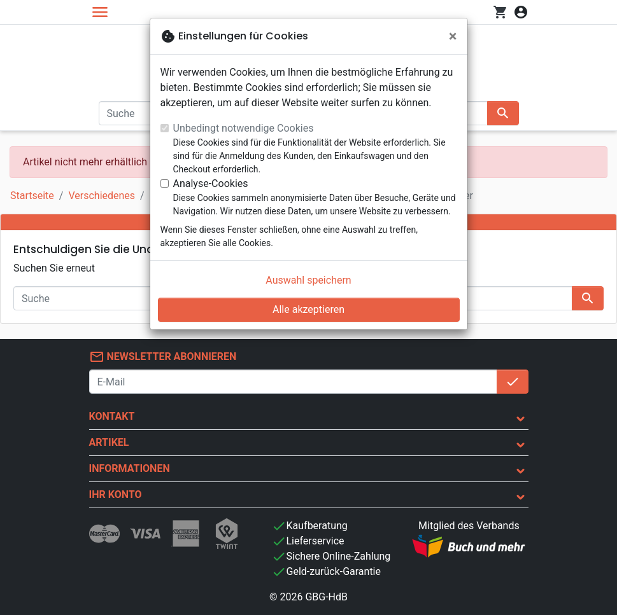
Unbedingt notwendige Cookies (243, 128)
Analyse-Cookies (210, 183)
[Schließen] (453, 36)
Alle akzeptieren (308, 309)
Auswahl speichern (308, 280)
